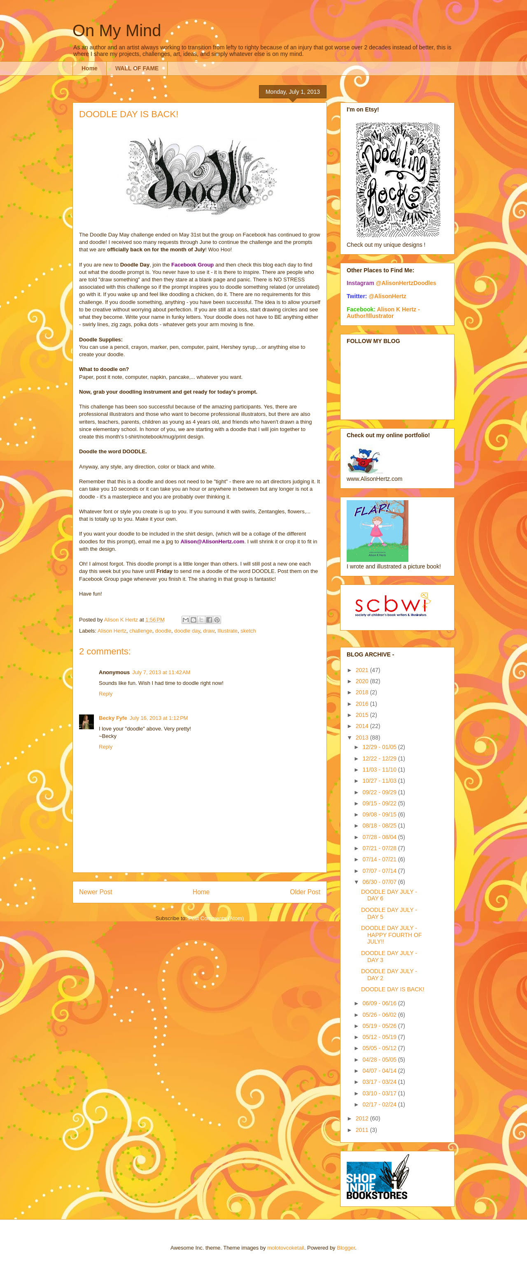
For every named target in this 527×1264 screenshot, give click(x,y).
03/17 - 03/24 (380, 1081)
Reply (105, 694)
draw (208, 631)
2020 (363, 681)
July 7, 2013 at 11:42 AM (161, 672)
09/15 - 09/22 (380, 803)
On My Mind (116, 30)
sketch (248, 631)
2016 (363, 703)
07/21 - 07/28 (380, 848)
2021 (363, 670)
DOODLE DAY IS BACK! (392, 989)
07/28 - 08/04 (380, 837)
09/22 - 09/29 (380, 792)
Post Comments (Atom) (216, 918)
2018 (363, 692)
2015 (363, 715)
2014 (363, 726)
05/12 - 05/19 (380, 1037)
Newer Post (95, 891)
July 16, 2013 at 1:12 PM (159, 718)
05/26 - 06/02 (380, 1014)
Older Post (305, 891)
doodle (163, 631)
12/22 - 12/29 (380, 758)
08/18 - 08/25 (380, 825)
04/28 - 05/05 (380, 1059)
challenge (140, 631)
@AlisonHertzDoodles (406, 283)
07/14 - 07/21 (380, 859)
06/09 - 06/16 (380, 1003)
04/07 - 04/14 (380, 1070)
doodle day (187, 631)
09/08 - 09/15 (380, 814)
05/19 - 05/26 (380, 1026)
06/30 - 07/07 (380, 882)
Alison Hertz (112, 631)
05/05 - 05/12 (380, 1048)
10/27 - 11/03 (380, 780)
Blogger (346, 1248)
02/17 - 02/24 (380, 1104)
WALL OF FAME (137, 68)
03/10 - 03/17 (380, 1093)
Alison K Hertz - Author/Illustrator (383, 312)
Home (90, 68)
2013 (363, 737)
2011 (363, 1130)
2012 (363, 1118)
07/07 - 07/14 (380, 870)
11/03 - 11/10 (380, 769)
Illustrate (227, 631)
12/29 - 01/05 (380, 747)
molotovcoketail (285, 1248)
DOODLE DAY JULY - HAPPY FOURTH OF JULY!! (391, 935)
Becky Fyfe (113, 718)
